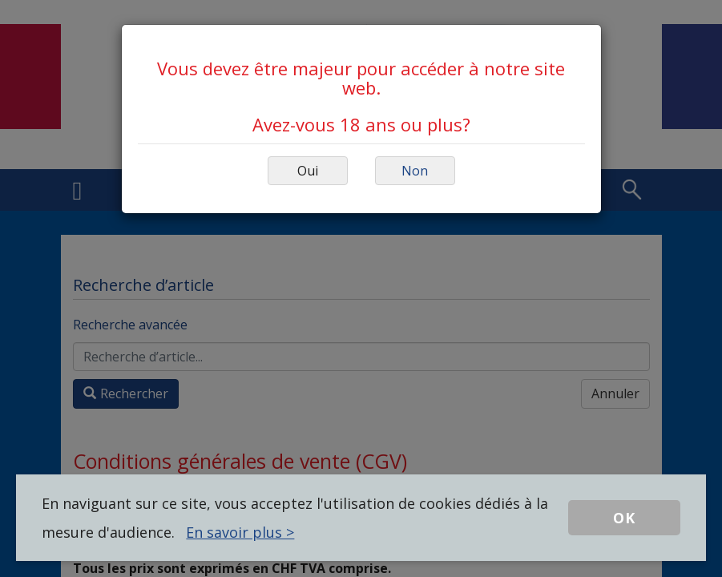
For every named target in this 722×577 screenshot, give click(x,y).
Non (414, 171)
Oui (307, 171)
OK (624, 517)
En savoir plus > (240, 532)
